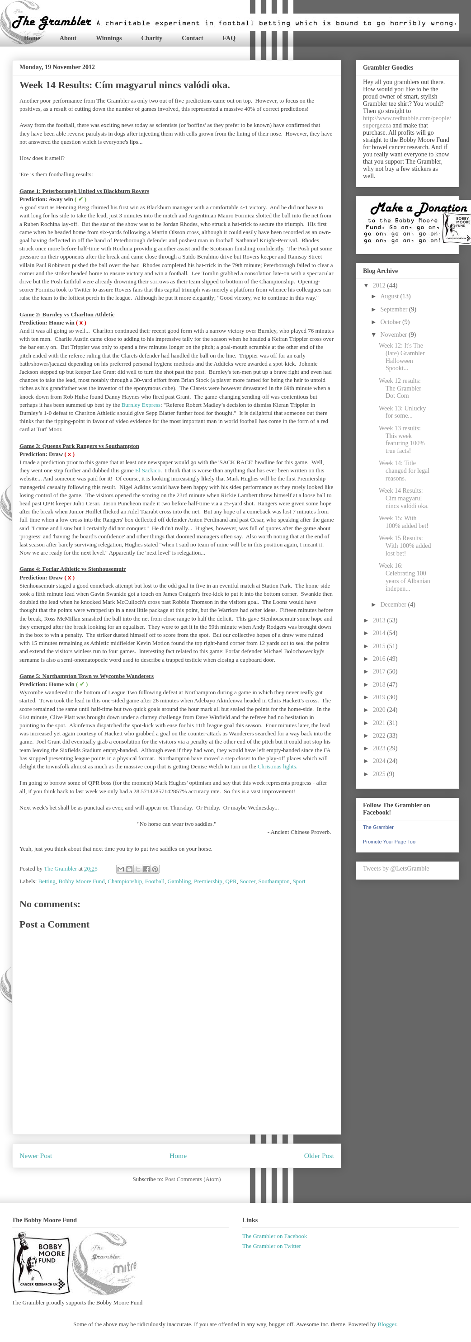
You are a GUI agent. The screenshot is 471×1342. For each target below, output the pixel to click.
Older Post (319, 1155)
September (394, 309)
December (394, 604)
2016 (380, 658)
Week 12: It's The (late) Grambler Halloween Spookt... (402, 357)
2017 (380, 671)
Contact (192, 38)
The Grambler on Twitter (271, 1246)
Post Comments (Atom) (193, 1179)
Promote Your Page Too (389, 841)
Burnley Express (141, 404)
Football (155, 881)
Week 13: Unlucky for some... (402, 412)
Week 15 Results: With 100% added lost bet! (405, 546)
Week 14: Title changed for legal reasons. (404, 471)
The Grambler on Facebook (274, 1236)
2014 (380, 633)
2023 (380, 748)
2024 (380, 761)
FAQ (229, 38)
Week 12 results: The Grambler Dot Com (400, 388)
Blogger (386, 1324)
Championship (125, 881)
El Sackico (147, 470)
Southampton (274, 881)
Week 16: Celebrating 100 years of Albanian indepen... (404, 577)
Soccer (247, 881)
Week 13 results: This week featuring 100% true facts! (402, 439)
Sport (298, 881)
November (394, 334)
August (390, 296)
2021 (380, 723)
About (68, 38)
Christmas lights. (277, 766)
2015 (380, 646)
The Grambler (378, 827)
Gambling (179, 881)
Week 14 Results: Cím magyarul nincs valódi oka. (404, 498)
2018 (380, 684)
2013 (380, 620)
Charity (151, 38)
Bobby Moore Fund (81, 881)
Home (32, 38)
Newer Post (35, 1155)
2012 (380, 285)
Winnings (109, 38)
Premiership (208, 881)
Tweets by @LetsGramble (396, 868)
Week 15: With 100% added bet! (404, 522)
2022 (380, 735)
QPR (230, 881)
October (391, 322)
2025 (380, 774)
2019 (380, 697)
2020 (380, 709)
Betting (47, 881)
